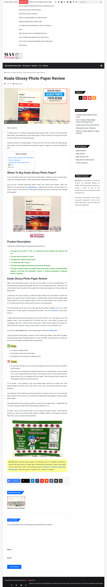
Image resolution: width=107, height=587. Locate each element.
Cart (40, 65)
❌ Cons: (11, 167)
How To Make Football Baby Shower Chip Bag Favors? (36, 6)
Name (9, 549)
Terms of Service (75, 583)
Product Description (14, 160)
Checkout (34, 65)
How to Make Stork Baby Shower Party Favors (34, 37)
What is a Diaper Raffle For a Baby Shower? (33, 18)
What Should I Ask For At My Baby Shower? (33, 33)
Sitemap (45, 65)
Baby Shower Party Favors (85, 160)
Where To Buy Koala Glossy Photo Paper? (21, 157)
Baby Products (81, 151)
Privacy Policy (66, 583)
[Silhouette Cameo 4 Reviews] (16, 501)
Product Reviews (16, 72)
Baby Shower (80, 154)
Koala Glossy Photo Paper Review (30, 10)
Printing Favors (56, 583)
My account (26, 65)
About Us (31, 583)
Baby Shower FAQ (82, 157)
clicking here (32, 187)
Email (9, 558)
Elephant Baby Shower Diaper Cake (30, 21)
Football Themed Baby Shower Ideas (40, 2)
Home (7, 72)
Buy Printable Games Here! (13, 65)
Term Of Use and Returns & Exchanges (92, 583)
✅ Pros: (11, 165)
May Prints (32, 580)
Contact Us (38, 583)
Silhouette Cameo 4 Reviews (28, 14)
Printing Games (47, 583)
